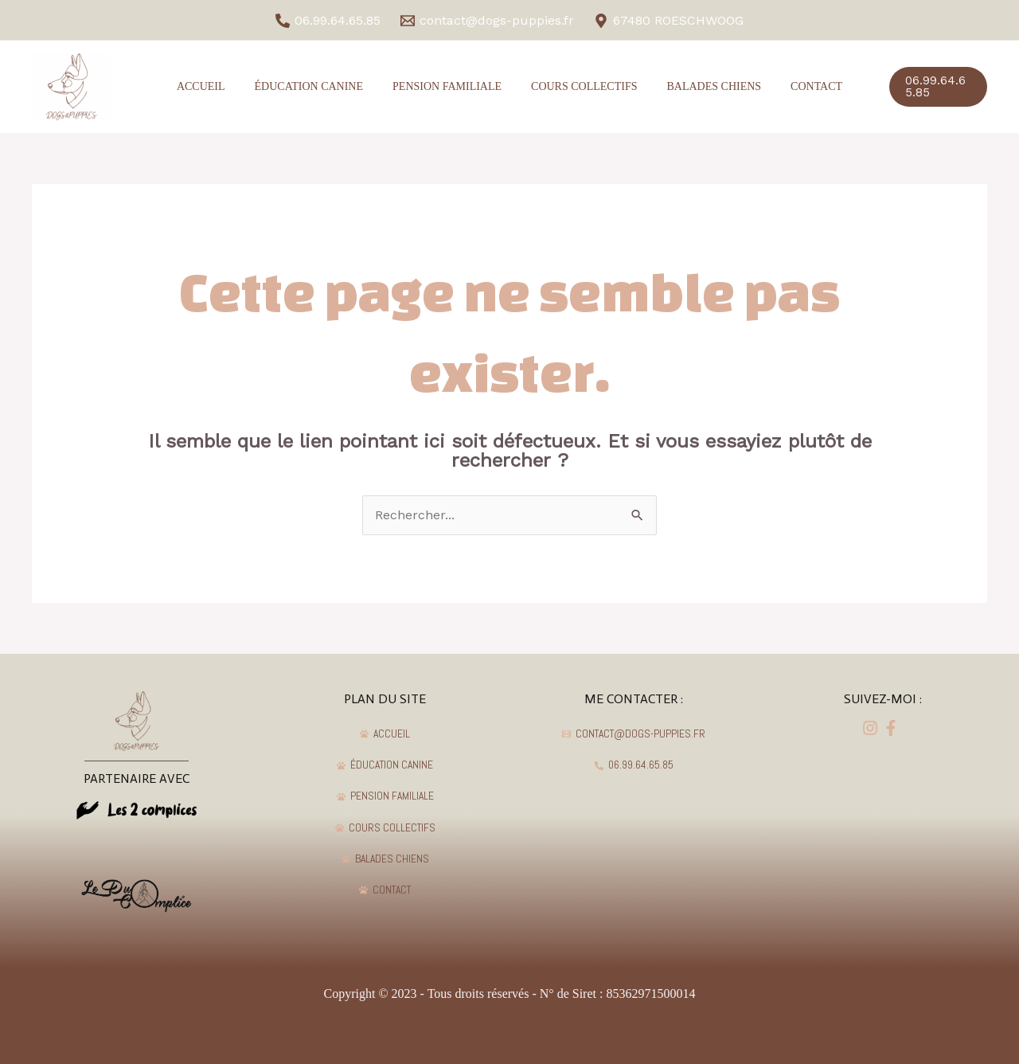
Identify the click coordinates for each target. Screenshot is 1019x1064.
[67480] (668, 21)
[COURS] (385, 828)
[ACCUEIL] (385, 734)
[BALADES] (385, 860)
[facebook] (872, 728)
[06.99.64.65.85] (328, 21)
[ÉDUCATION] (385, 765)
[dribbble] (893, 728)
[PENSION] (385, 797)
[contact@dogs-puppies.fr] (488, 21)
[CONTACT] (385, 891)
